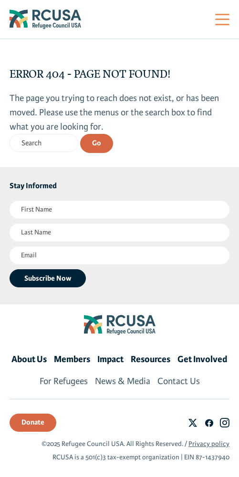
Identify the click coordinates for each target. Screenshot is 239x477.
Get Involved (202, 359)
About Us (29, 359)
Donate (32, 422)
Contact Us (178, 381)
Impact (110, 359)
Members (72, 359)
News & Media (122, 381)
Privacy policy (208, 444)
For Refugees (64, 381)
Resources (150, 359)
